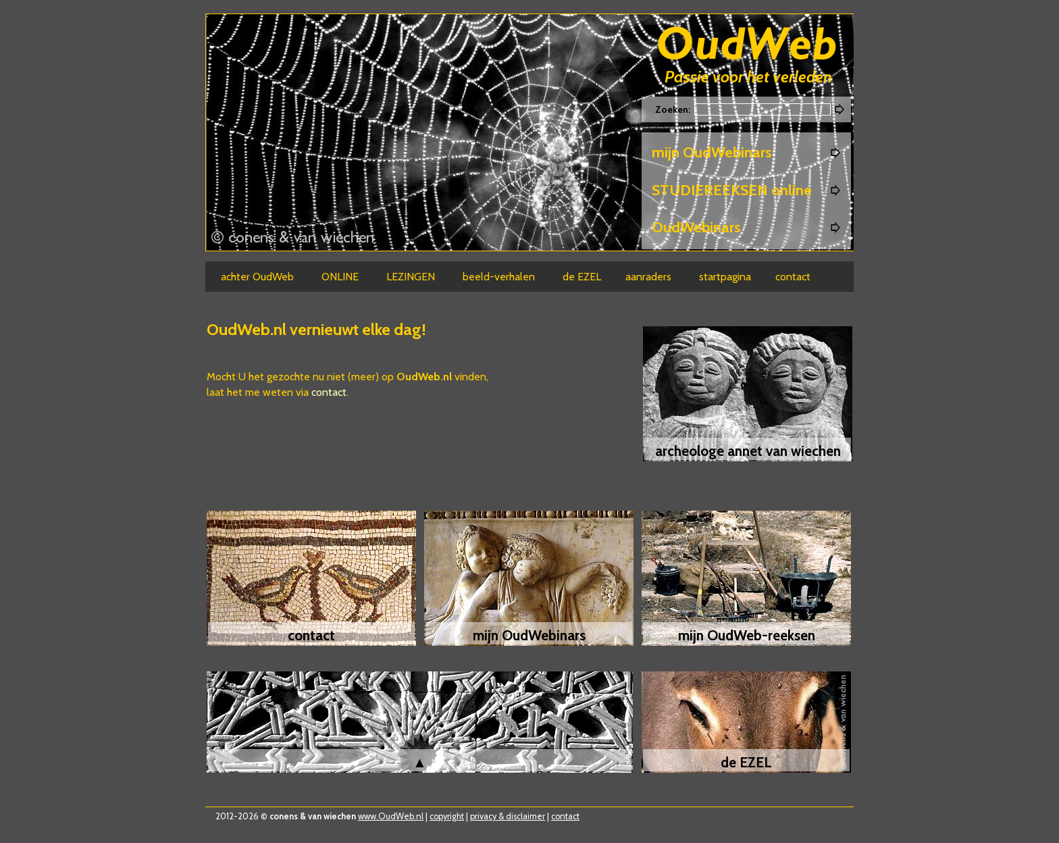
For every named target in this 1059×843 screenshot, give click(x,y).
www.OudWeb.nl (390, 816)
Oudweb (747, 46)
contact (328, 392)
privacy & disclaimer (507, 816)
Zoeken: (673, 109)
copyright (447, 816)
